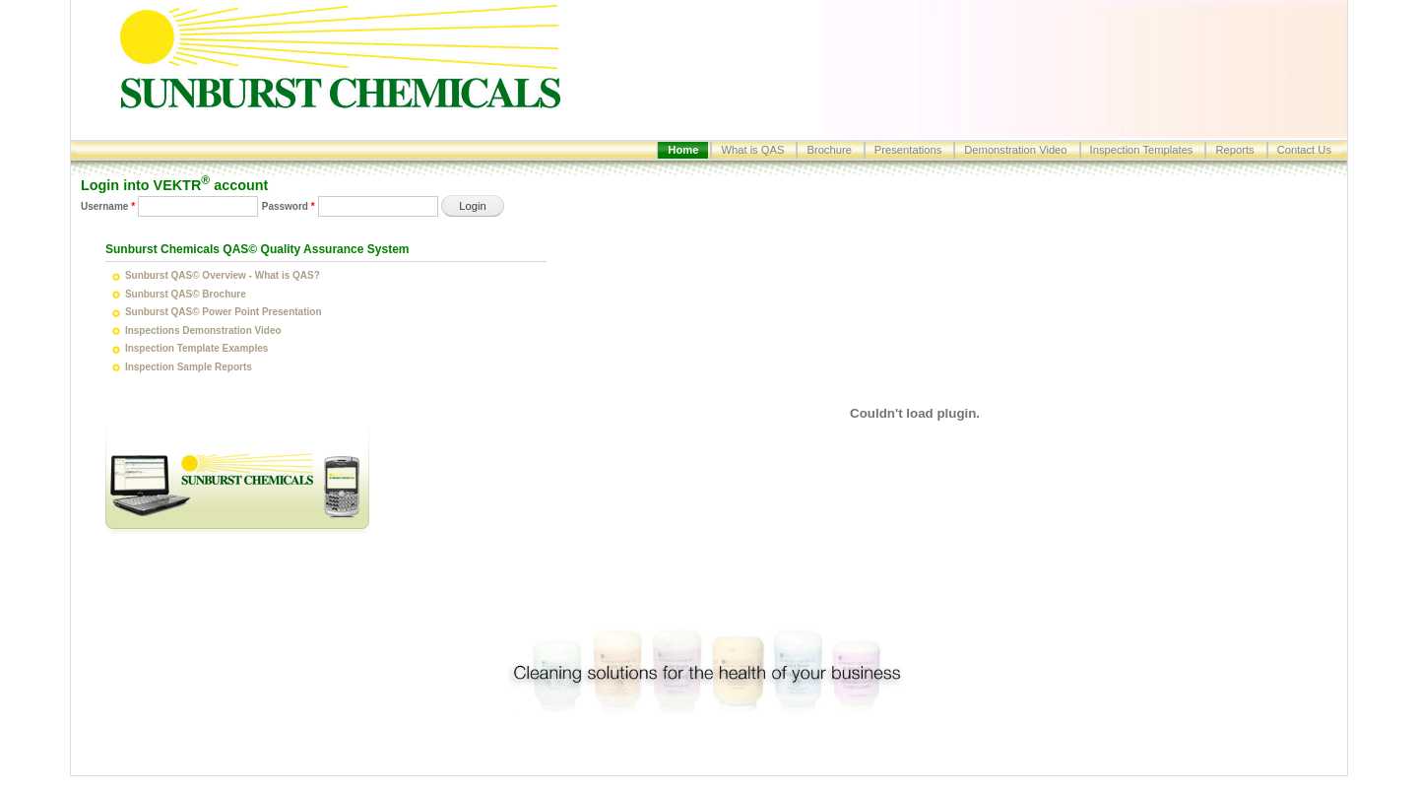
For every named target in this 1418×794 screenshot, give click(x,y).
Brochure (828, 150)
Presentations (907, 150)
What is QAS (752, 150)
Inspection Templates (1141, 150)
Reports (1234, 150)
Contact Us (1304, 150)
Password (288, 206)
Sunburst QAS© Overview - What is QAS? (222, 275)
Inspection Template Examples (196, 348)
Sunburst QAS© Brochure (185, 294)
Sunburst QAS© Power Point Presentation (223, 311)
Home (683, 150)
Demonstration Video (1015, 150)
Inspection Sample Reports (188, 367)
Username (108, 206)
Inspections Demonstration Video (203, 330)
